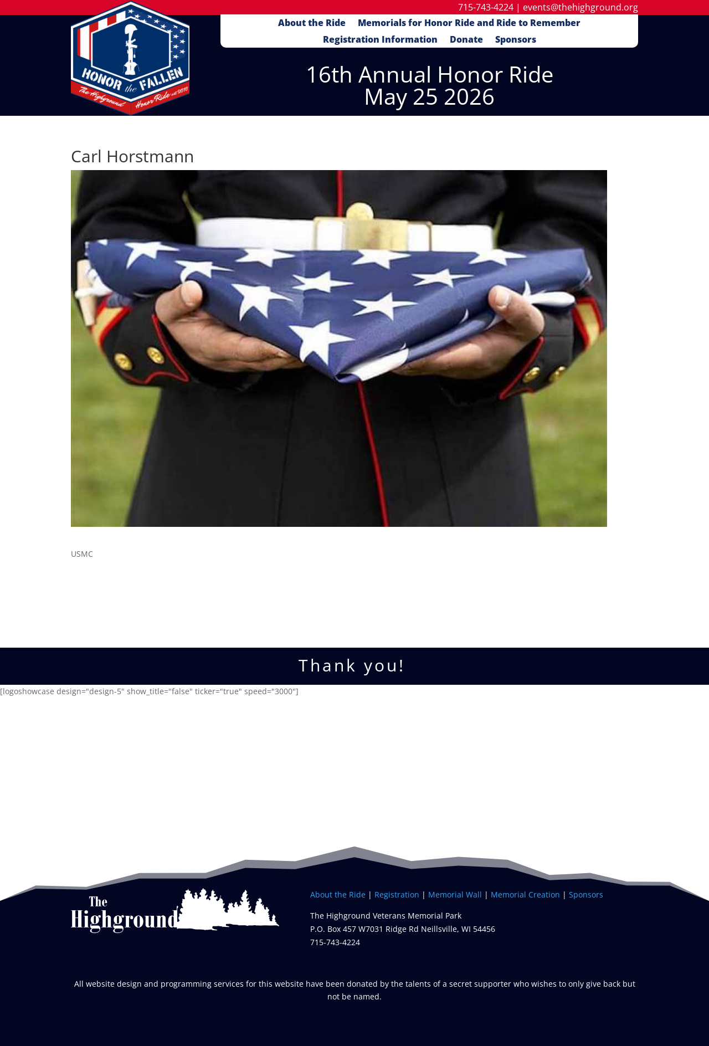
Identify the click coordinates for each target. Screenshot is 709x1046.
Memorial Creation (525, 894)
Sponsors (515, 40)
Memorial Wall (456, 894)
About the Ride (312, 24)
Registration (396, 894)
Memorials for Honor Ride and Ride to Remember (469, 24)
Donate (466, 40)
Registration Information (380, 40)
